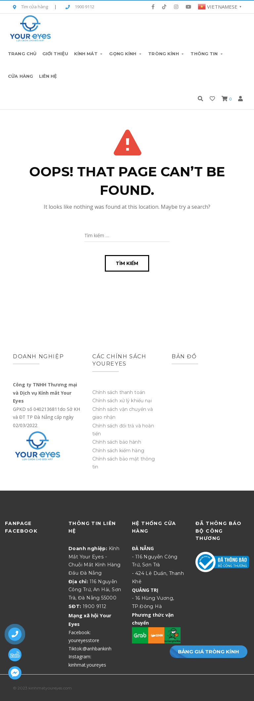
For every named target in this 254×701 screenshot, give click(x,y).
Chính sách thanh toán (118, 392)
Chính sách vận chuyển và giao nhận (122, 413)
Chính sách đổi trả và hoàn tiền (123, 430)
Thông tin (207, 53)
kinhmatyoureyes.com (50, 687)
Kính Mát (89, 53)
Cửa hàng (20, 76)
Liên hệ (48, 76)
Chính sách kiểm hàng (118, 451)
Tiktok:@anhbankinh (89, 648)
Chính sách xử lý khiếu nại (122, 401)
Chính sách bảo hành (116, 442)
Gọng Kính (125, 53)
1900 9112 (79, 7)
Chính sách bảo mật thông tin (123, 463)
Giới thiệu (55, 53)
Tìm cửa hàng (30, 7)
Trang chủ (22, 53)
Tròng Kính (166, 53)
